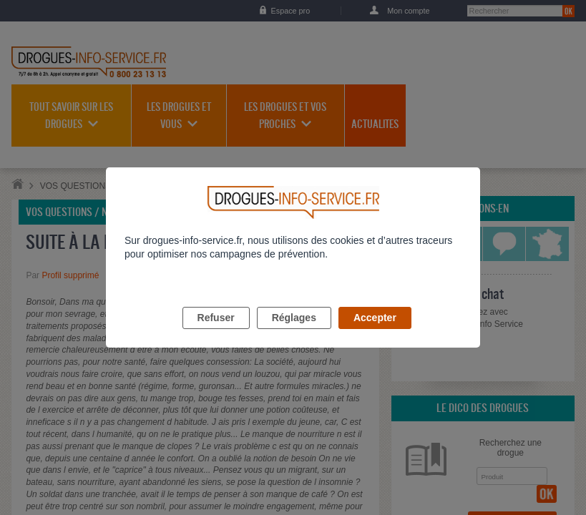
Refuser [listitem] (216, 334)
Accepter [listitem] (374, 334)
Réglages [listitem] (294, 334)
